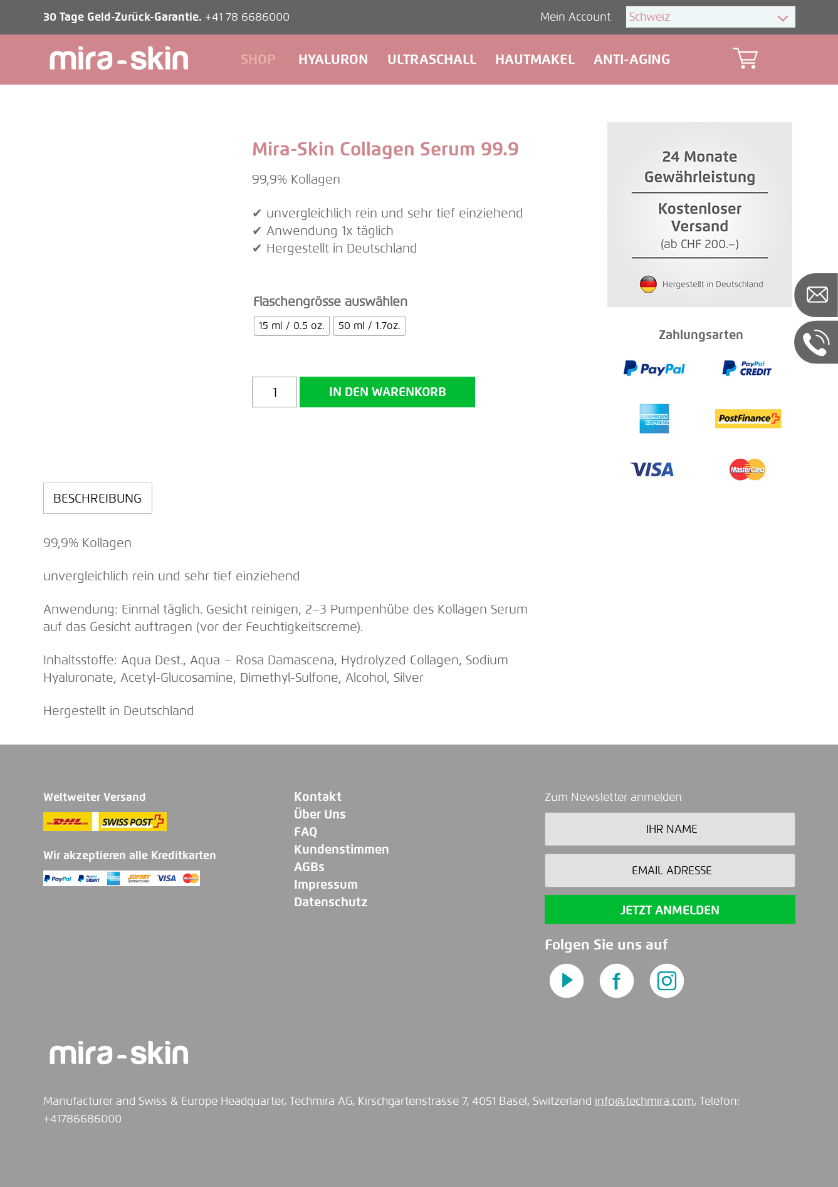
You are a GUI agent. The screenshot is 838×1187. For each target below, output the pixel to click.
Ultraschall (431, 59)
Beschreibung (97, 498)
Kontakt (318, 797)
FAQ (305, 832)
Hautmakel (535, 59)
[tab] (98, 498)
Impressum (326, 884)
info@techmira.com (644, 1101)
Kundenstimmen (341, 849)
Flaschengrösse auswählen (330, 301)
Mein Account (577, 17)
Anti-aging (632, 59)
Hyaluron (333, 59)
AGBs (309, 867)
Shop (258, 59)
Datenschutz (331, 902)
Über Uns (320, 814)
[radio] (291, 325)
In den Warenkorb (387, 392)
